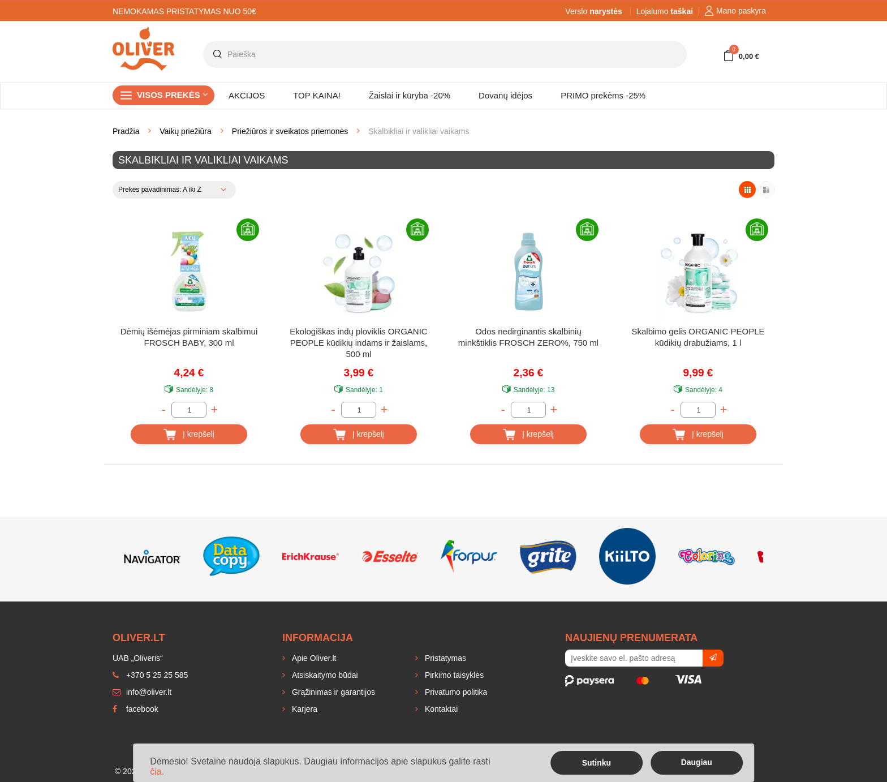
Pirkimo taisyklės (453, 675)
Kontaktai (440, 709)
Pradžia (126, 131)
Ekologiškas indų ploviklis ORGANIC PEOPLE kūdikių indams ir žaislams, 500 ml (358, 342)
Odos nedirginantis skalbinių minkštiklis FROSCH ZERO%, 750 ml (528, 336)
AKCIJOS (247, 95)
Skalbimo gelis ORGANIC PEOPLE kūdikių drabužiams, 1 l (697, 336)
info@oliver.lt (142, 692)
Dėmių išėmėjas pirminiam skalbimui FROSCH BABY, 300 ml (189, 336)
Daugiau (696, 762)
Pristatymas (444, 658)
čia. (157, 771)
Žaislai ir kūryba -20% (409, 95)
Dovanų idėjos (505, 95)
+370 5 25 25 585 (150, 675)
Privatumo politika (455, 692)
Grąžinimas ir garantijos (332, 692)
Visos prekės (172, 95)
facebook (135, 709)
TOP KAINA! (317, 95)
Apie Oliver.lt (313, 658)
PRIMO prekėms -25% (603, 95)
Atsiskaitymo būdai (324, 675)
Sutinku (596, 762)
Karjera (303, 709)
